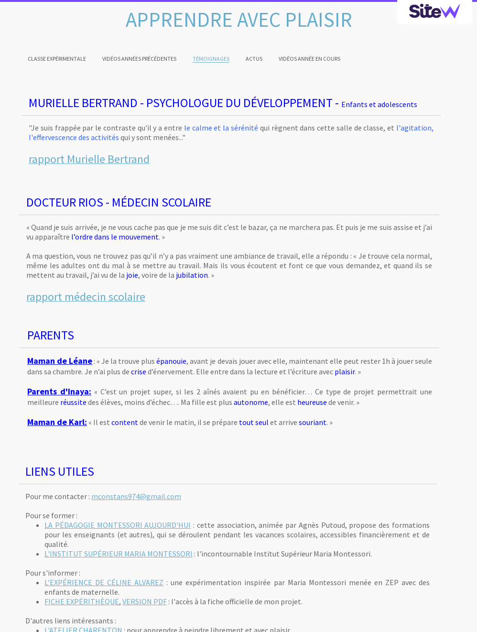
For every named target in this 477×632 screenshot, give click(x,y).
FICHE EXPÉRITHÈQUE (81, 601)
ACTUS (254, 58)
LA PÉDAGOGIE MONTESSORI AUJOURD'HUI (117, 525)
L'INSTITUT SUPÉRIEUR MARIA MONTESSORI (118, 553)
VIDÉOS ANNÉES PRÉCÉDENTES (139, 58)
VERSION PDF (144, 601)
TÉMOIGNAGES (211, 58)
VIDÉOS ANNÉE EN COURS (309, 58)
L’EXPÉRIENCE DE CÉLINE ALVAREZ (103, 582)
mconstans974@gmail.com (136, 496)
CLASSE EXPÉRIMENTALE (57, 58)
